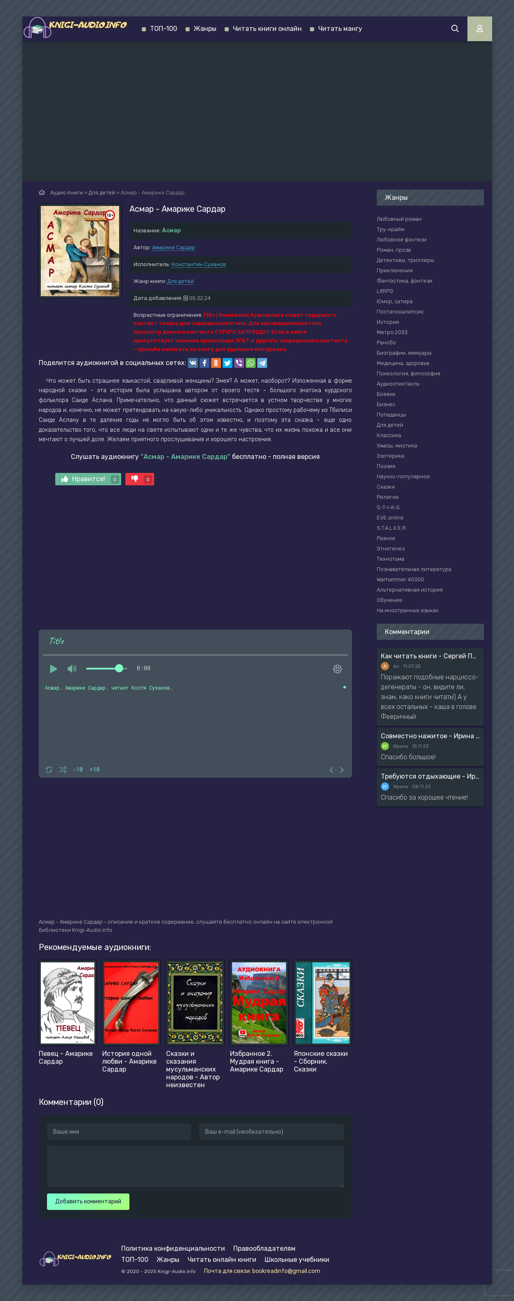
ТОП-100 (163, 29)
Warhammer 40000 (400, 579)
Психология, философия (408, 373)
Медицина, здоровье (403, 363)
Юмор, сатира (395, 301)
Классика (389, 435)
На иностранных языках (408, 610)
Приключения (395, 270)
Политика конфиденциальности (173, 1248)
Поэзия (386, 466)
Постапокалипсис (400, 312)
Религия (388, 497)
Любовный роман (399, 219)
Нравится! (90, 479)
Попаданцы (391, 415)
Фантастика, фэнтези (404, 281)
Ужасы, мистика (397, 445)
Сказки (386, 487)
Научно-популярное (403, 476)
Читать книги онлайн (267, 29)
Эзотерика (390, 456)
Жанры (205, 29)
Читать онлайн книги (222, 1260)
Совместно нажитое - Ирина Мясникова (430, 736)
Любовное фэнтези (402, 239)
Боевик (386, 394)
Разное (386, 538)
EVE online (390, 518)
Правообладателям (264, 1248)
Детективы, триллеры (405, 260)
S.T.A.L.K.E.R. (392, 528)
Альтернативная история (410, 590)
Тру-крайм (390, 229)
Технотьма (390, 559)
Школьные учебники (297, 1260)
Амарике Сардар (173, 247)
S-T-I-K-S (388, 507)
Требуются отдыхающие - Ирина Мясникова (430, 776)
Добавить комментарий (88, 1201)
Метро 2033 (392, 332)
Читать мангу (340, 29)
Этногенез (390, 548)
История (388, 322)
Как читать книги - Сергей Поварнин (430, 656)
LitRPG (385, 291)
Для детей (180, 281)
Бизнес (386, 404)
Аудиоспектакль (398, 384)
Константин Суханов (198, 264)
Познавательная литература (414, 569)
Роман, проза (394, 250)
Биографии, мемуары (404, 353)
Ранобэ (386, 342)
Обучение (389, 600)
